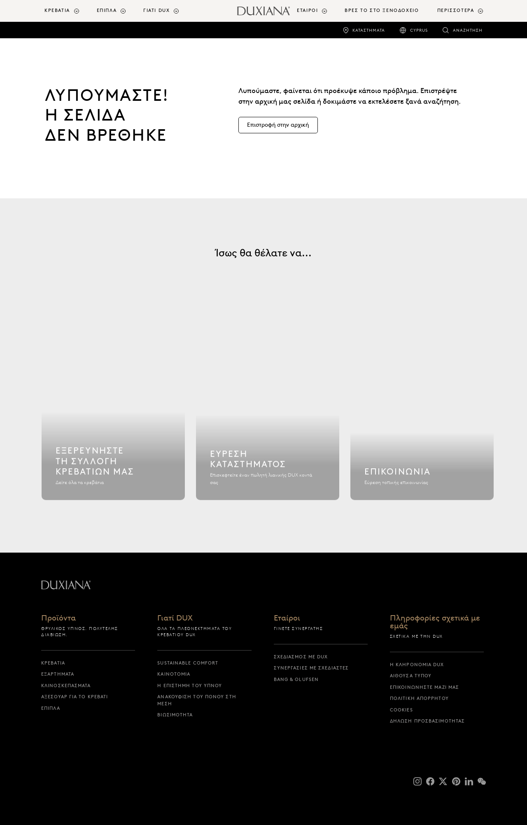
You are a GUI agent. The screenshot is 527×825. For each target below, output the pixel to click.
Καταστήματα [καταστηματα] (368, 30)
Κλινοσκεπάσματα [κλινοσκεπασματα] (66, 685)
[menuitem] (67, 11)
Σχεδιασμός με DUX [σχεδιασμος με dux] (301, 657)
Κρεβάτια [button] (57, 10)
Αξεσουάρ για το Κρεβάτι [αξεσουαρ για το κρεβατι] (74, 697)
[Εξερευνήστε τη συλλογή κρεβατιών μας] (113, 415)
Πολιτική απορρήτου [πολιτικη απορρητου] (419, 698)
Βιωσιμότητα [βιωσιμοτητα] (175, 715)
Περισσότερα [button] (455, 10)
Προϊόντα (58, 618)
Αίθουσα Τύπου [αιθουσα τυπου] (410, 676)
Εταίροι (287, 618)
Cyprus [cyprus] (419, 30)
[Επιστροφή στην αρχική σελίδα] (263, 11)
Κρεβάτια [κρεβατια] (53, 663)
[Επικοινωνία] (422, 415)
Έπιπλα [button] (107, 10)
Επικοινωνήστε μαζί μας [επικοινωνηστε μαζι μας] (424, 687)
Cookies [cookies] (401, 710)
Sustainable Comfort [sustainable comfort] (187, 663)
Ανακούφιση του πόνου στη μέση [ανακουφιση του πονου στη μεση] (196, 700)
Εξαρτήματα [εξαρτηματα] (57, 674)
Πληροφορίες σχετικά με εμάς (435, 622)
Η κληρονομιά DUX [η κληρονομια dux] (417, 664)
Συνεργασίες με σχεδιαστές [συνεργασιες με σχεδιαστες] (311, 668)
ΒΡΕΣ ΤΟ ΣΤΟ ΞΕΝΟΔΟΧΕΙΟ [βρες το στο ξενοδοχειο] (382, 10)
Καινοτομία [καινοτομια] (173, 674)
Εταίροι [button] (307, 10)
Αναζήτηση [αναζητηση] (468, 30)
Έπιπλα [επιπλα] (50, 708)
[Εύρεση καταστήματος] (267, 415)
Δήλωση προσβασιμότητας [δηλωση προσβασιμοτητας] (427, 721)
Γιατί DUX (175, 618)
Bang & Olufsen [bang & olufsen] (296, 679)
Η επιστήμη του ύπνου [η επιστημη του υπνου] (189, 685)
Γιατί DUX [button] (156, 10)
